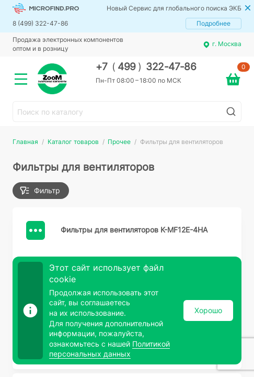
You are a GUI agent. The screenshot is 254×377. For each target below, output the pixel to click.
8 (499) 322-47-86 (40, 23)
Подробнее (213, 23)
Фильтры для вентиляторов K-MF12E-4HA (134, 229)
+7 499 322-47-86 (146, 67)
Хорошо (208, 310)
